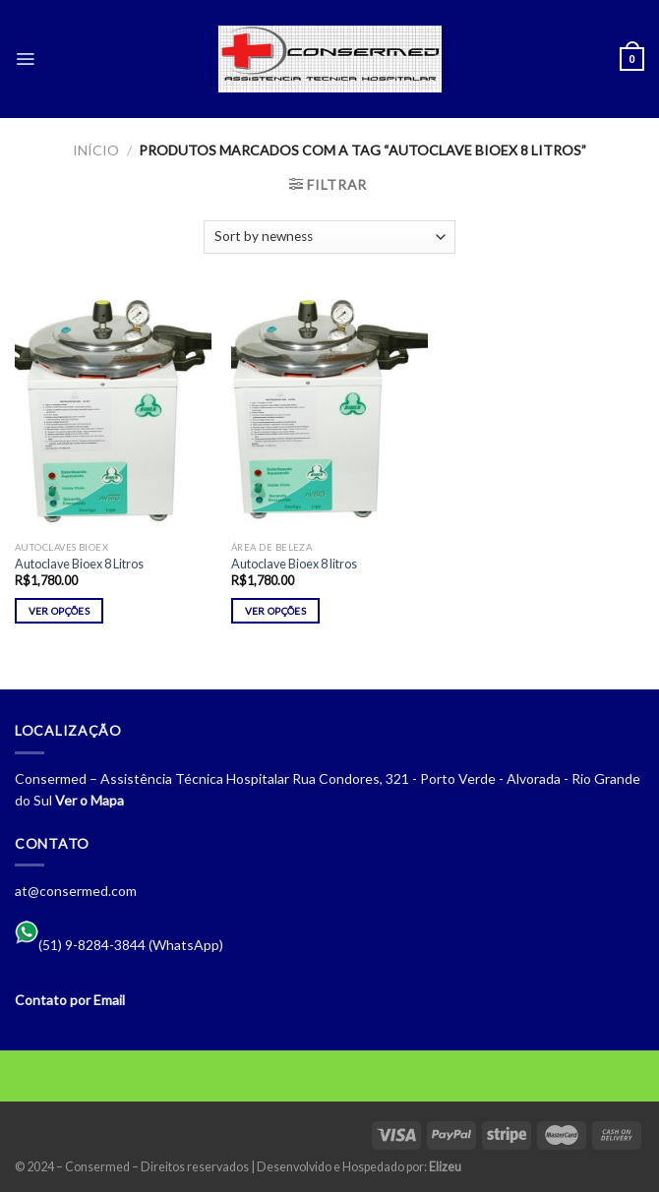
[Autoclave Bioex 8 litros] (329, 412)
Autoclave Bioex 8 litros (294, 564)
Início (96, 150)
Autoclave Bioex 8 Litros (79, 564)
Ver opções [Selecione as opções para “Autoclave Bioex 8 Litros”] (59, 611)
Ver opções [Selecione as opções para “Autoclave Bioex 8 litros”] (275, 611)
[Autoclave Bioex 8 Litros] (113, 412)
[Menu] (25, 59)
